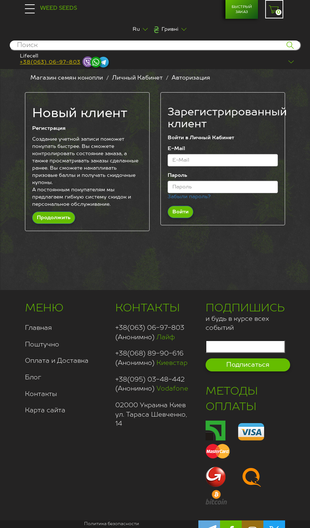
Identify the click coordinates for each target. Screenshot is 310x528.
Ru (136, 29)
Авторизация (191, 78)
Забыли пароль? (189, 196)
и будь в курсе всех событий (245, 316)
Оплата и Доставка (57, 361)
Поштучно (42, 344)
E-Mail (176, 148)
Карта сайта (45, 410)
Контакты (41, 394)
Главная (38, 328)
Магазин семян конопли (66, 78)
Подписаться (248, 365)
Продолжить (53, 217)
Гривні (170, 29)
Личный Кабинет (137, 78)
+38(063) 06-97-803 (50, 62)
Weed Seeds (58, 8)
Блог (33, 377)
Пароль (177, 175)
